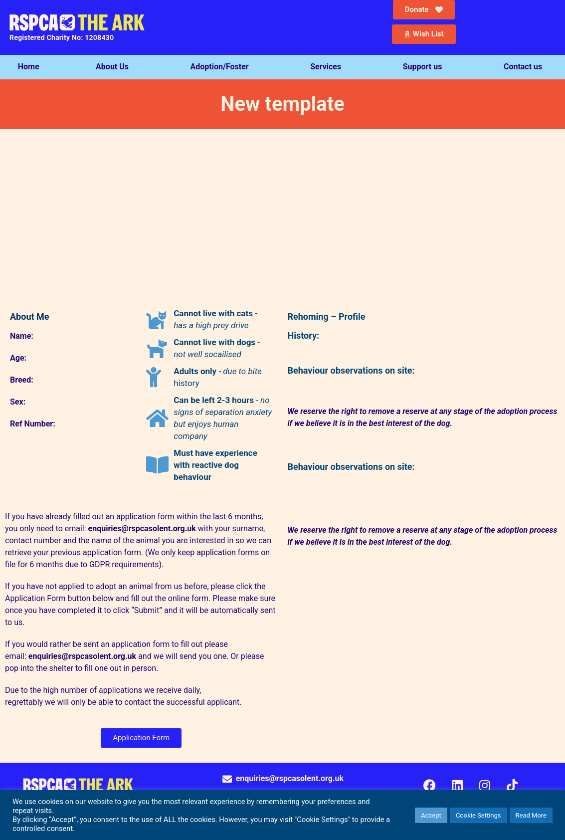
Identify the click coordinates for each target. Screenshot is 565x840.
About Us (115, 67)
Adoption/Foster (222, 67)
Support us (425, 67)
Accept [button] (431, 815)
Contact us (525, 67)
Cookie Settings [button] (478, 815)
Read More (531, 815)
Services (328, 67)
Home (28, 66)
